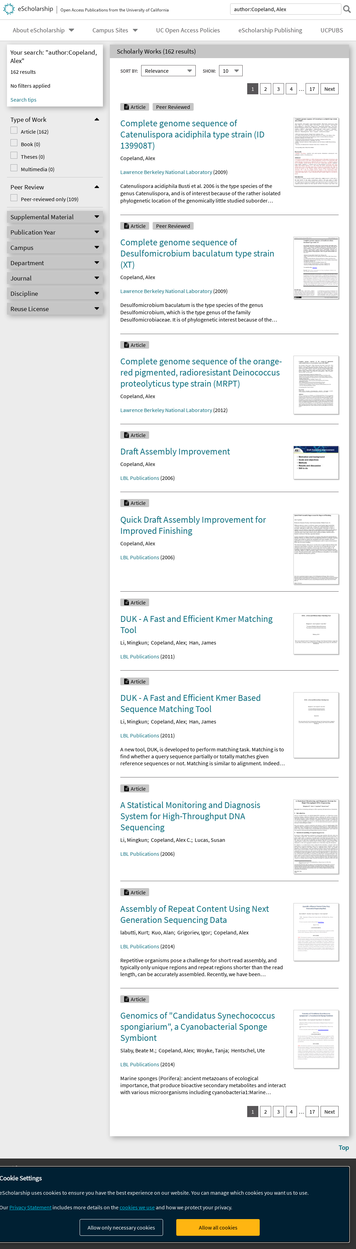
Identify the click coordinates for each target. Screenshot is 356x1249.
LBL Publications (139, 477)
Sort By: (129, 70)
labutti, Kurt (134, 932)
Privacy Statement (30, 1207)
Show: (209, 70)
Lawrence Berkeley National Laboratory (166, 171)
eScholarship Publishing (270, 30)
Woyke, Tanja (212, 1050)
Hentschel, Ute (248, 1050)
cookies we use (137, 1207)
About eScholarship (39, 30)
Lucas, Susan (210, 839)
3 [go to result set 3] (278, 88)
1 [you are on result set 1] (252, 88)
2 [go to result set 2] (265, 88)
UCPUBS (332, 30)
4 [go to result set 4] (291, 88)
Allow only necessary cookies (121, 1227)
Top (344, 1147)
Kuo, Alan (163, 932)
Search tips (23, 99)
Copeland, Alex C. (171, 839)
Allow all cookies (218, 1227)
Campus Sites (110, 30)
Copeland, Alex (137, 158)
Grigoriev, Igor (193, 932)
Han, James (202, 642)
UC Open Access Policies (188, 30)
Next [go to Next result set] (329, 88)
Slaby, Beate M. (137, 1050)
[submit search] (347, 9)
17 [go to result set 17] (312, 88)
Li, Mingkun (133, 642)
